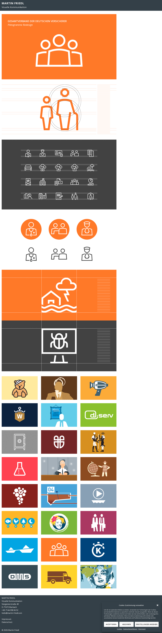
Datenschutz (7, 622)
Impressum (142, 629)
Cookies (119, 629)
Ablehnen (126, 624)
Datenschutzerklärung (130, 629)
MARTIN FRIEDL (13, 3)
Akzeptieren (111, 624)
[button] (157, 605)
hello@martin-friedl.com (12, 613)
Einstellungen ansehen (146, 624)
